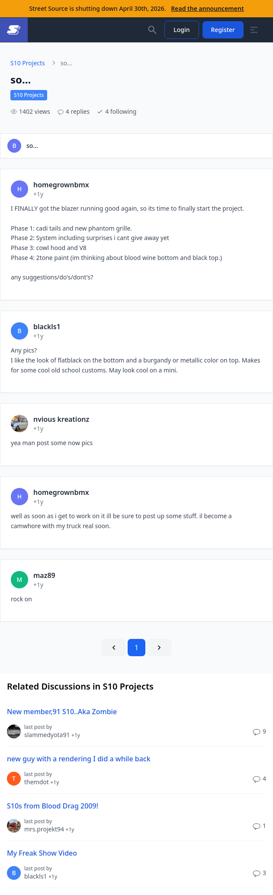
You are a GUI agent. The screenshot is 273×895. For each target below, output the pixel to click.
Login (181, 30)
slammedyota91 (52, 735)
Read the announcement (207, 8)
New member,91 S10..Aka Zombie (62, 711)
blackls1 (40, 876)
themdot (41, 782)
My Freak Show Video (42, 853)
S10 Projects (27, 63)
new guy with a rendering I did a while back (79, 758)
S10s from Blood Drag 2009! (52, 806)
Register (223, 30)
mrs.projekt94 (49, 829)
